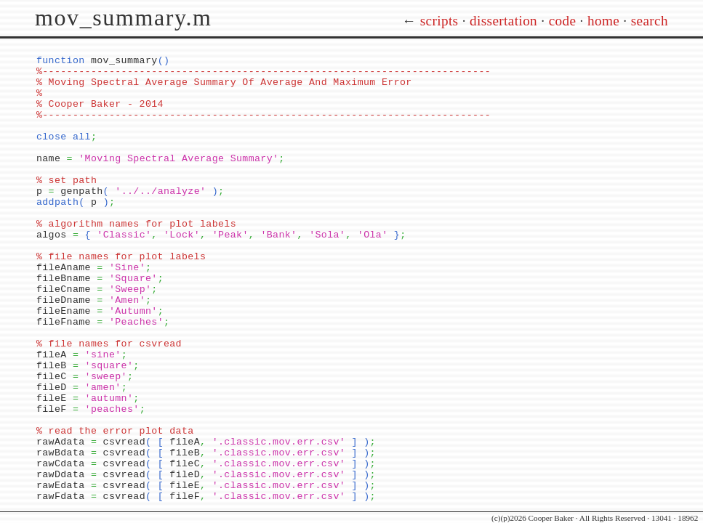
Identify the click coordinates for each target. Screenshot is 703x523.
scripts (439, 20)
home (603, 20)
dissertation (503, 20)
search (649, 20)
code (563, 20)
